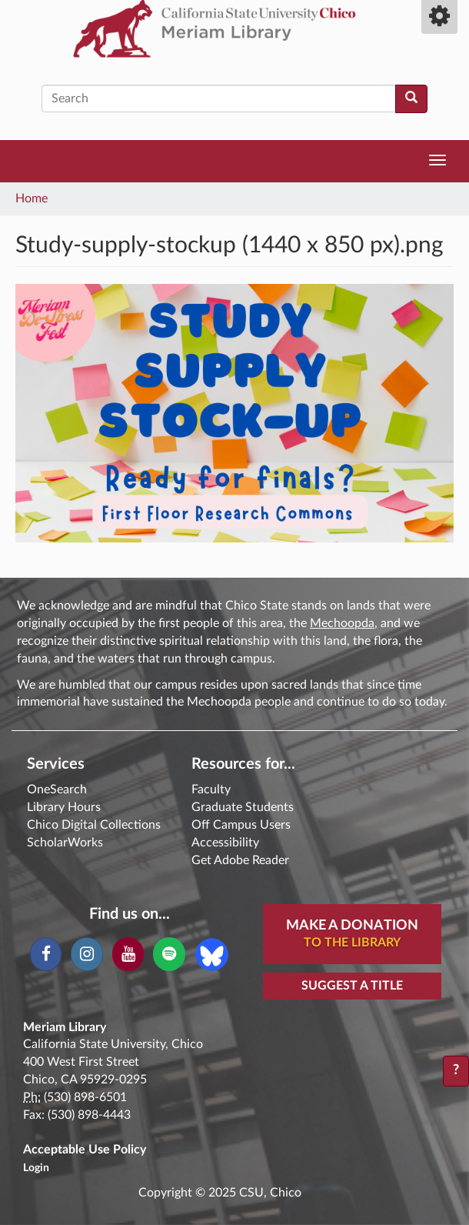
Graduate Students (242, 807)
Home (31, 198)
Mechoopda (342, 623)
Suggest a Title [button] (352, 986)
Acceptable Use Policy (84, 1149)
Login (36, 1168)
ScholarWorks (65, 842)
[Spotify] (169, 954)
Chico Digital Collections (94, 825)
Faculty (211, 789)
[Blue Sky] (212, 953)
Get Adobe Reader (240, 860)
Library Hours (64, 807)
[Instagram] (86, 954)
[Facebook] (46, 954)
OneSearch (57, 789)
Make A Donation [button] (352, 935)
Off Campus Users (241, 825)
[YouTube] (128, 954)
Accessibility (225, 842)
